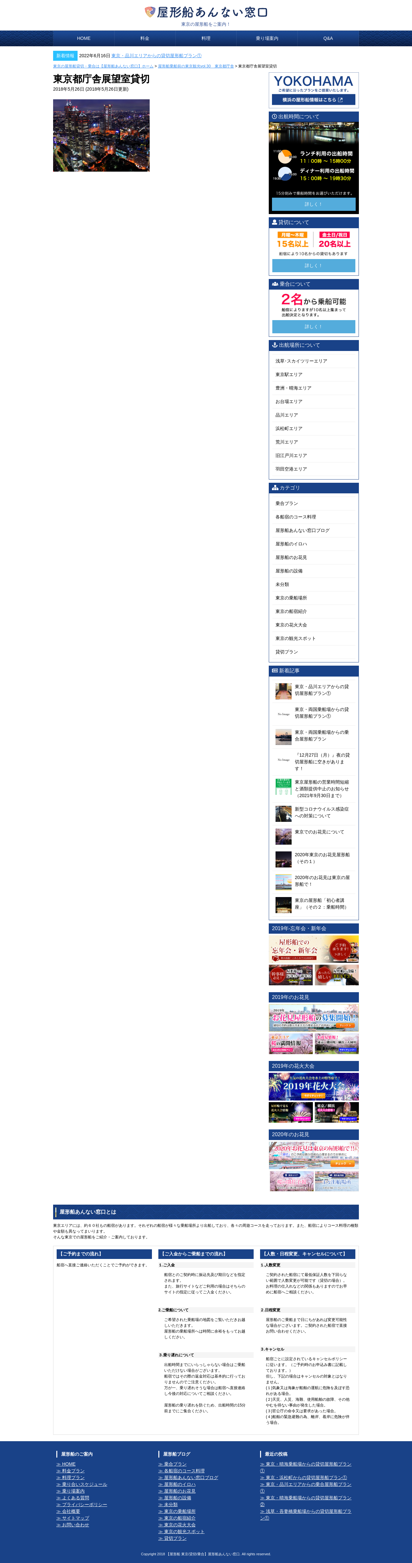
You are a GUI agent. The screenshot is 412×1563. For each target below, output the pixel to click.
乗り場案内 (267, 38)
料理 (206, 38)
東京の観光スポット (296, 638)
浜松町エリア (289, 428)
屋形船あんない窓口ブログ (303, 530)
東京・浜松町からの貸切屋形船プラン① (306, 1477)
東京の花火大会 (291, 624)
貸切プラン (287, 651)
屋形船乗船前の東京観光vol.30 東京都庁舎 (196, 66)
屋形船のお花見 (291, 557)
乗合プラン (287, 503)
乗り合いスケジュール (84, 1484)
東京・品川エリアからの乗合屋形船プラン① (305, 1488)
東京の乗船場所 (291, 597)
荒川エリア (287, 442)
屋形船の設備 (289, 570)
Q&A (328, 38)
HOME (83, 38)
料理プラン (73, 1477)
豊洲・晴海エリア (294, 388)
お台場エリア (289, 401)
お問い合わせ (75, 1524)
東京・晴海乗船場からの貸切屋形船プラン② (305, 1501)
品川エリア (287, 415)
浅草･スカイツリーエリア (301, 361)
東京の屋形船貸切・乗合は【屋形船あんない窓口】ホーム (103, 66)
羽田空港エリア (291, 469)
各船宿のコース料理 (296, 516)
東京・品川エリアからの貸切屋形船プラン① (156, 55)
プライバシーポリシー (84, 1504)
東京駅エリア (289, 374)
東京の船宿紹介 (291, 611)
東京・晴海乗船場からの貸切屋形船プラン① (305, 1467)
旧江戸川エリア (291, 455)
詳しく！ (314, 204)
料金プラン (73, 1470)
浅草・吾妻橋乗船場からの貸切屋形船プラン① (305, 1515)
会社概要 (71, 1511)
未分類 (282, 584)
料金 (144, 38)
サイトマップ (75, 1518)
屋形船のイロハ (291, 543)
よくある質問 (75, 1497)
